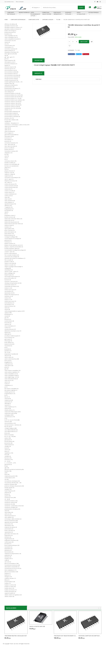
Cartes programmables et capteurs (35, 13)
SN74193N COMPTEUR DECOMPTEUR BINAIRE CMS (90, 636)
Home (6, 19)
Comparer (91, 41)
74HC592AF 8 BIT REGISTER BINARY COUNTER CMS (65, 636)
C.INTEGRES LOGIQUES (47, 19)
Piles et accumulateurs (82, 13)
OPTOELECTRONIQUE (93, 13)
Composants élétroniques (18, 19)
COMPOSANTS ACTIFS (33, 19)
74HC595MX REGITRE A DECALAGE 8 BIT (16, 636)
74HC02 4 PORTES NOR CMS (37, 626)
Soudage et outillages (69, 13)
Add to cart (84, 41)
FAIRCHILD (38, 79)
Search (81, 7)
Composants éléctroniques (11, 13)
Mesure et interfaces (24, 13)
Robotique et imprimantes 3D (58, 13)
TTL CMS (58, 19)
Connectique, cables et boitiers (47, 13)
